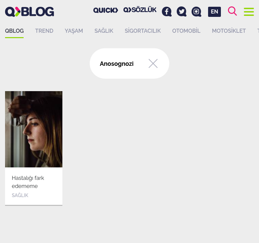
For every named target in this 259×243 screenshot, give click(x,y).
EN (214, 11)
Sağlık (103, 31)
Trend (44, 31)
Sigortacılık (143, 31)
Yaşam (74, 31)
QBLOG (14, 31)
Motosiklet (229, 31)
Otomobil (186, 31)
